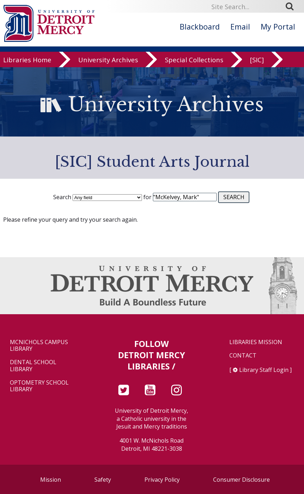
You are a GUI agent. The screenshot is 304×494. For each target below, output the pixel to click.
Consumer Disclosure (241, 479)
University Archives (108, 60)
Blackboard (200, 26)
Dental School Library (33, 365)
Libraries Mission (255, 342)
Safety (102, 479)
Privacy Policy (162, 479)
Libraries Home (27, 60)
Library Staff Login (264, 370)
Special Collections (194, 60)
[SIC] (257, 60)
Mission (50, 479)
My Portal (278, 26)
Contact (242, 355)
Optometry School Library (39, 386)
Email (240, 26)
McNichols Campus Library (39, 345)
